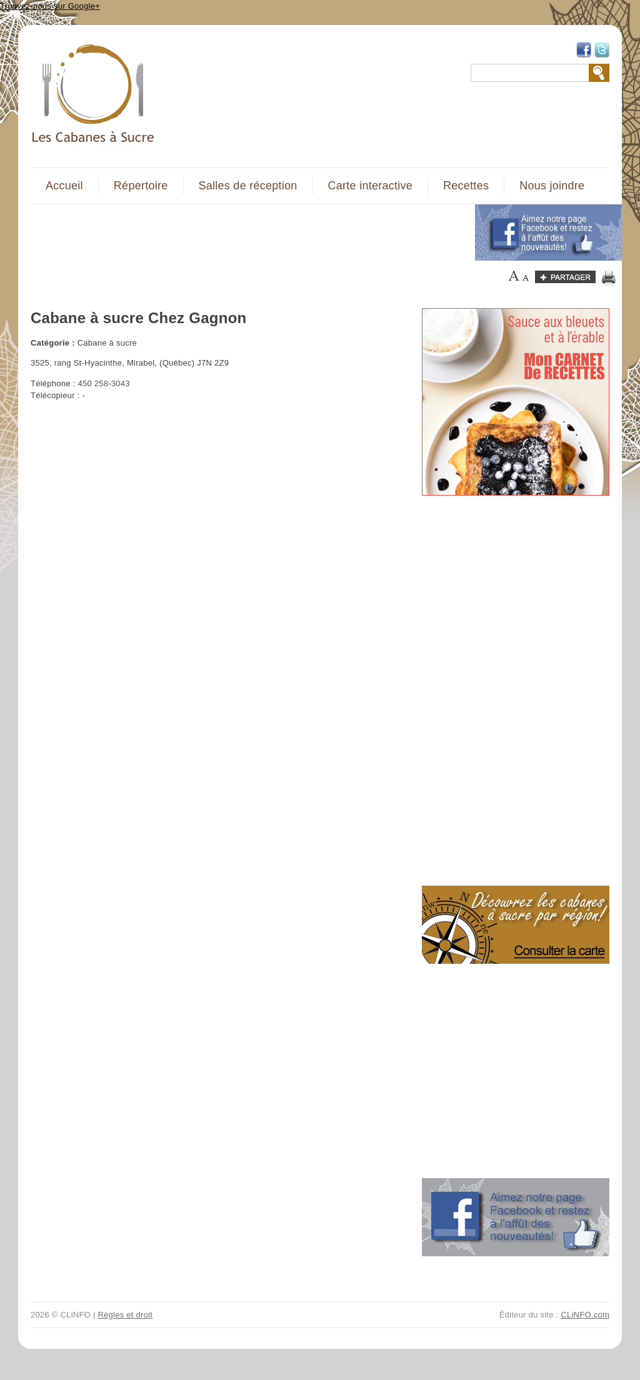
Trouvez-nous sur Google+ (50, 6)
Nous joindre (551, 185)
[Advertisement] (245, 232)
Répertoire (141, 185)
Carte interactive (370, 185)
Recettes (466, 185)
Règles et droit (125, 1314)
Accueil (64, 185)
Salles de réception (248, 185)
